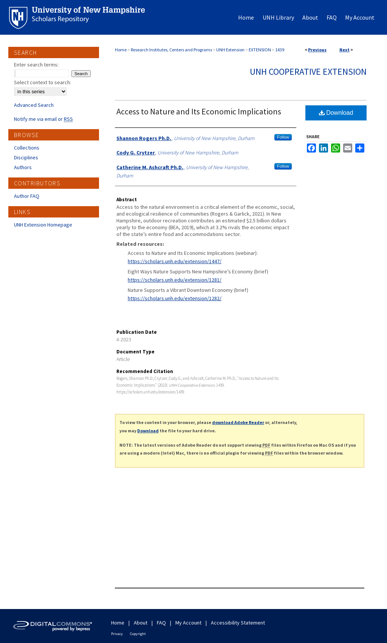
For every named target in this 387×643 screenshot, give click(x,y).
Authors (23, 167)
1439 (279, 49)
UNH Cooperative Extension (308, 71)
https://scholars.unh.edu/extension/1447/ (174, 261)
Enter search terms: (36, 64)
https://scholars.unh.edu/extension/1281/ (174, 279)
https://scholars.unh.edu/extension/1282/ (174, 298)
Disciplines (26, 157)
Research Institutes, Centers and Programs (171, 49)
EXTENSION (260, 49)
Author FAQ (26, 196)
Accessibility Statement (238, 622)
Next (344, 49)
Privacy (117, 633)
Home (121, 49)
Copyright (138, 633)
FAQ (161, 622)
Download (336, 112)
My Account (188, 622)
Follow (283, 137)
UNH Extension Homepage (43, 224)
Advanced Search (34, 105)
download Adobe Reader (238, 422)
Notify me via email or (43, 119)
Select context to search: (42, 82)
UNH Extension (230, 49)
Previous (317, 49)
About (140, 622)
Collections (26, 147)
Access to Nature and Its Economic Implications (198, 111)
